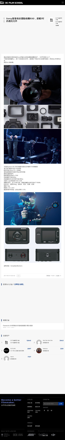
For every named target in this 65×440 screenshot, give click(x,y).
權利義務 (37, 426)
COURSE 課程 (29, 416)
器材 (18, 276)
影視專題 (37, 403)
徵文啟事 (29, 426)
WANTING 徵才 (30, 411)
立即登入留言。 (19, 284)
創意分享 (37, 406)
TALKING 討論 (37, 411)
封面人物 (29, 403)
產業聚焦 (29, 406)
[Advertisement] (32, 39)
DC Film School (11, 2)
